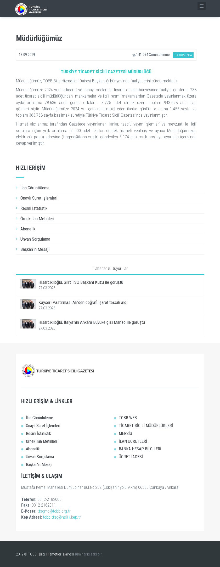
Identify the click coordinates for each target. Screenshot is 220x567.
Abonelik (27, 228)
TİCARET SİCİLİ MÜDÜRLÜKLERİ (146, 425)
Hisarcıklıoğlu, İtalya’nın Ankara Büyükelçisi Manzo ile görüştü (91, 322)
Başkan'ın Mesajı (34, 249)
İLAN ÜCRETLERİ (133, 441)
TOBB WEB (128, 417)
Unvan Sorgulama (35, 239)
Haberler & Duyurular (110, 268)
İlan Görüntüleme (34, 187)
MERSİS (125, 433)
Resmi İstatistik (33, 208)
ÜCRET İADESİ (131, 456)
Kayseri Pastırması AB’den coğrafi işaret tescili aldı (82, 302)
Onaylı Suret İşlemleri (38, 198)
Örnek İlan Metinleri (37, 218)
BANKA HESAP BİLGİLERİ (140, 448)
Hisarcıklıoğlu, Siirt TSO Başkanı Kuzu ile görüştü (80, 282)
